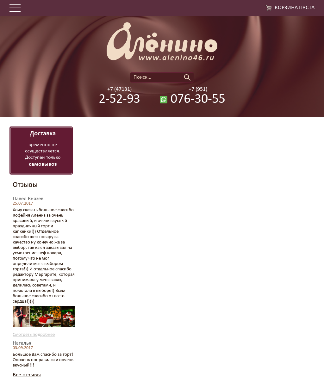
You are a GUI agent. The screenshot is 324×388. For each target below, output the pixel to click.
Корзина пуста (295, 8)
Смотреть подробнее (34, 334)
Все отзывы (27, 375)
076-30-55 (198, 99)
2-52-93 (119, 99)
